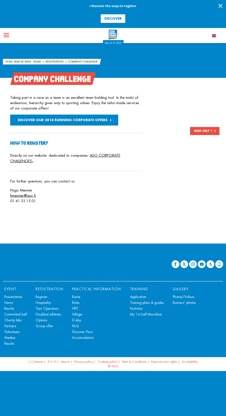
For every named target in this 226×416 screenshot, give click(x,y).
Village (77, 314)
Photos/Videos (183, 297)
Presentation (13, 297)
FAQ (75, 326)
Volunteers (12, 332)
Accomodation (83, 337)
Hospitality (43, 302)
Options (41, 320)
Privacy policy (83, 362)
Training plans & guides (147, 302)
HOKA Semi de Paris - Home (23, 61)
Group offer (44, 326)
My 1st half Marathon (146, 314)
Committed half (15, 314)
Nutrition (136, 308)
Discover (113, 18)
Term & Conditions (134, 362)
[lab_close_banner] (220, 6)
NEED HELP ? (203, 131)
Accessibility (190, 362)
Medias (10, 337)
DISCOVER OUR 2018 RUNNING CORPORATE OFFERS (63, 120)
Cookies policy (107, 362)
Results (9, 308)
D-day (76, 320)
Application (138, 297)
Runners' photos (184, 302)
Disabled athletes (48, 314)
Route (76, 297)
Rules (76, 302)
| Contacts (35, 362)
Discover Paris (82, 332)
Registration (55, 61)
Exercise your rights (164, 362)
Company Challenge (83, 61)
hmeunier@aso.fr (23, 195)
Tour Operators (47, 308)
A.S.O (52, 362)
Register (42, 297)
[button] (15, 208)
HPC (75, 308)
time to (65, 362)
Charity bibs (13, 320)
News (8, 302)
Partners (10, 326)
